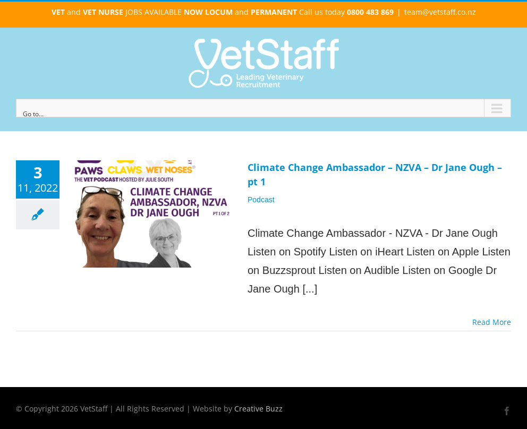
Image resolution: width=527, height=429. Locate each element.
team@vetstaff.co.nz (440, 12)
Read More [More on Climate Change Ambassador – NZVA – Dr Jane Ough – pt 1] (491, 322)
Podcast (261, 199)
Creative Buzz (258, 409)
